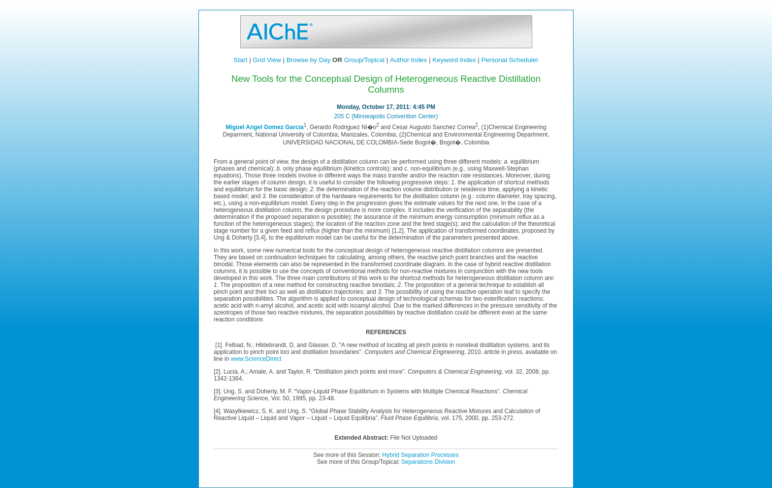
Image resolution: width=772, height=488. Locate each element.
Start (240, 60)
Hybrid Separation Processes (420, 455)
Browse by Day (309, 60)
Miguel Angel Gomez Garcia (264, 127)
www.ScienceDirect (256, 358)
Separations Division (428, 461)
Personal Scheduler (509, 60)
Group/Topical (364, 60)
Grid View (267, 60)
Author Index (408, 60)
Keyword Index (454, 60)
